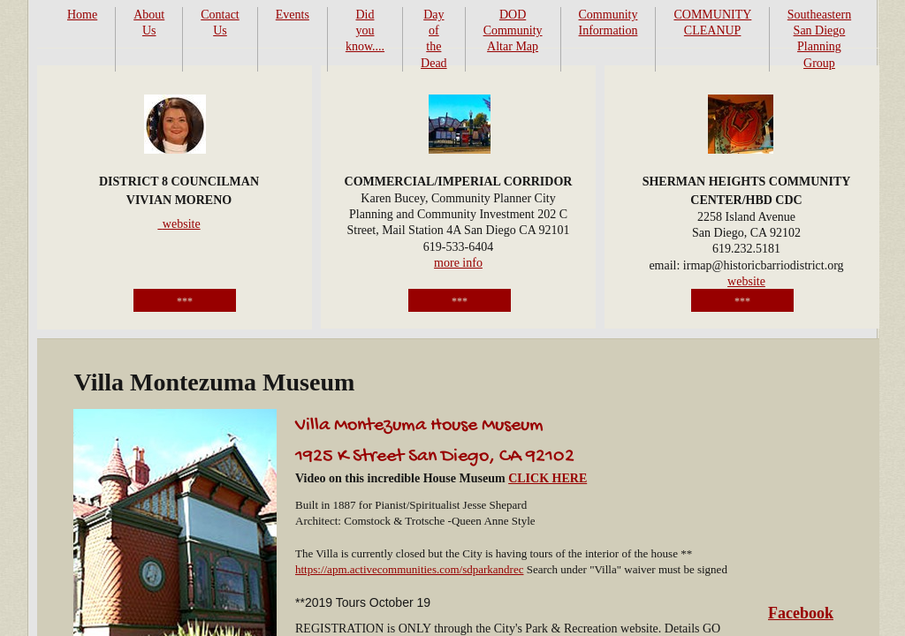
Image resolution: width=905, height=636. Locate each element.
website (746, 281)
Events (292, 14)
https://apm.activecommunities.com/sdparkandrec (409, 569)
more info (458, 262)
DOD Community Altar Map (513, 30)
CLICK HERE (547, 478)
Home (82, 14)
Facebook (800, 613)
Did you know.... (365, 30)
